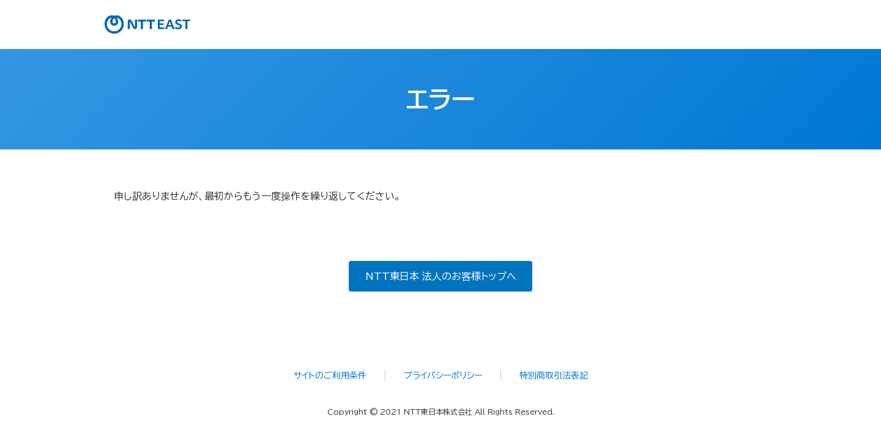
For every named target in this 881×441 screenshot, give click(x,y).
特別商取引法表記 (553, 375)
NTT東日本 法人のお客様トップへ (440, 276)
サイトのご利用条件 (330, 375)
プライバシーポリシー (443, 375)
